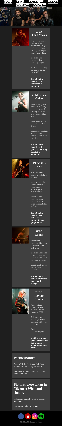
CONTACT (22, 5)
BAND (20, 2)
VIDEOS (53, 2)
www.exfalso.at (20, 374)
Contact (40, 422)
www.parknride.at (34, 366)
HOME (8, 2)
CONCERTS (36, 2)
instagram (18, 401)
